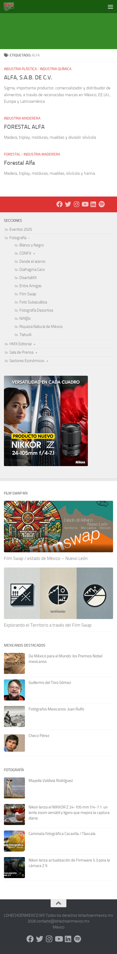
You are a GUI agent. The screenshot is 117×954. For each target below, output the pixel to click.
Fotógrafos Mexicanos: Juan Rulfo (56, 709)
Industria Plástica (20, 69)
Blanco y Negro (31, 245)
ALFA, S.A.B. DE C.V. (28, 77)
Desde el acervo (32, 261)
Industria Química (55, 69)
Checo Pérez (39, 735)
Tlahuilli (25, 334)
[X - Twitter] (68, 204)
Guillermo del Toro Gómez (50, 682)
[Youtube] (85, 204)
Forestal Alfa (19, 162)
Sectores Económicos (26, 360)
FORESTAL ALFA (24, 126)
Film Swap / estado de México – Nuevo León (46, 558)
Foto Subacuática (33, 302)
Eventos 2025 (20, 229)
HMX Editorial (20, 344)
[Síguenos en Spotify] (101, 204)
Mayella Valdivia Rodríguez (51, 780)
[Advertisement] (60, 25)
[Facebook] (59, 204)
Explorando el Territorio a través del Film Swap (48, 625)
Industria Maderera (22, 118)
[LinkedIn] (93, 204)
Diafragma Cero (32, 269)
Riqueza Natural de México (41, 326)
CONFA (25, 253)
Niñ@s (25, 318)
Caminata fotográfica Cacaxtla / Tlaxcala (62, 833)
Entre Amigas (30, 285)
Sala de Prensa (21, 352)
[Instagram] (76, 204)
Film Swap (27, 294)
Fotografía (17, 237)
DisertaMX (28, 277)
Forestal (12, 154)
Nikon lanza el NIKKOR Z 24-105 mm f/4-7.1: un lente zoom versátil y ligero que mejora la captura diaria (69, 813)
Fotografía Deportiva (36, 310)
